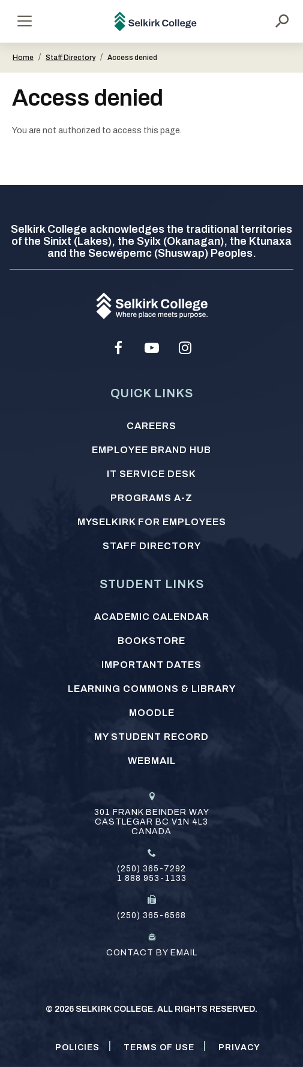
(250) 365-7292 (151, 868)
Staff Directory (70, 57)
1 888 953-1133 (152, 878)
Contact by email (151, 952)
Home (23, 57)
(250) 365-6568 (151, 915)
